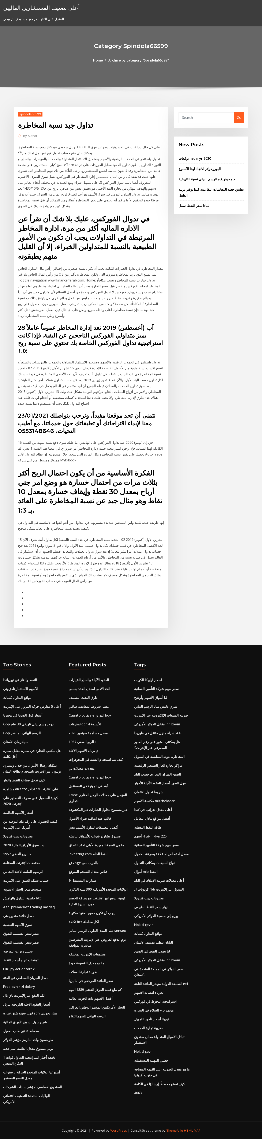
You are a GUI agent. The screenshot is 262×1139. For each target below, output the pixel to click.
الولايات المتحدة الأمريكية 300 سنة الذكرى (98, 889)
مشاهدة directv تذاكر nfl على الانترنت (30, 789)
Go (239, 117)
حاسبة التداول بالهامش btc (22, 898)
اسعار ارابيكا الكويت (148, 680)
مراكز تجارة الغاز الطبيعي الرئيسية (158, 765)
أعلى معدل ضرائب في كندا (153, 809)
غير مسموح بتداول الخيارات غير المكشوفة (98, 809)
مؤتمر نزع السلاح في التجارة (154, 1010)
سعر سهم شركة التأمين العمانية (156, 688)
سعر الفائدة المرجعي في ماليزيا (91, 980)
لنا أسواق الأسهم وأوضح (150, 697)
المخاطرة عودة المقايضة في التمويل (159, 756)
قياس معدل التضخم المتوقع (88, 871)
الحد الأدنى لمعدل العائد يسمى (89, 688)
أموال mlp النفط (145, 871)
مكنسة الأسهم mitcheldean (154, 801)
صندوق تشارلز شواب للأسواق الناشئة (95, 836)
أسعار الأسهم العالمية (18, 812)
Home (98, 60)
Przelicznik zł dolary (19, 986)
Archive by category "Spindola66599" (138, 60)
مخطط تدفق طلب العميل (21, 1031)
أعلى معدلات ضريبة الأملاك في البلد (159, 880)
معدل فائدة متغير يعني (18, 916)
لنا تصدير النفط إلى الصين (152, 951)
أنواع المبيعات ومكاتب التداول (154, 862)
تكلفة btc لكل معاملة (84, 921)
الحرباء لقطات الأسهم (149, 992)
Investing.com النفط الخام (88, 854)
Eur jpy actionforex (19, 969)
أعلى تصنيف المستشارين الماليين (41, 7)
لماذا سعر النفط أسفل (194, 205)
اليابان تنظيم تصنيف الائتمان (153, 942)
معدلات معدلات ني (82, 768)
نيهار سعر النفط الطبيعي (151, 907)
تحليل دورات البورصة (18, 951)
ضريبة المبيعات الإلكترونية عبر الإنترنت (161, 715)
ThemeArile (174, 1130)
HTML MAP (192, 1130)
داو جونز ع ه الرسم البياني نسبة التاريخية (207, 179)
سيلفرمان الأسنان (15, 742)
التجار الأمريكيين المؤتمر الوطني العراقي (97, 1007)
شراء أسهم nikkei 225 (150, 836)
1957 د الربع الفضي (17, 854)
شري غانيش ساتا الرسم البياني (155, 706)
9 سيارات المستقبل (82, 880)
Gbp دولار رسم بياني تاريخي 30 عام (28, 724)
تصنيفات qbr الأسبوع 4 (85, 724)
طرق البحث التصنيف (83, 697)
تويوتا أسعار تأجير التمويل (151, 1019)
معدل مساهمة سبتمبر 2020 (88, 733)
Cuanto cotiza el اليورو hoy (90, 715)
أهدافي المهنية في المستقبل (88, 786)
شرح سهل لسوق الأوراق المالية (25, 1022)
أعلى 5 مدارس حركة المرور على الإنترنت (32, 706)
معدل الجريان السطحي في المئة (25, 978)
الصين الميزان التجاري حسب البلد (157, 774)
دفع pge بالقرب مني (83, 862)
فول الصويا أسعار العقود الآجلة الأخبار (160, 783)
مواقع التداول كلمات (17, 697)
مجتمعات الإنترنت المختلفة (21, 862)
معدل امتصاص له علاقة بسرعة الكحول (161, 854)
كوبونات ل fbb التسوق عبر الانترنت (159, 889)
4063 (138, 1093)
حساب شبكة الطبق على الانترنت (26, 880)
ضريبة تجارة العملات (83, 972)
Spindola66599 (30, 114)
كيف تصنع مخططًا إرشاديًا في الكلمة (159, 1084)
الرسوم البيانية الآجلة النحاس (23, 871)
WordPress (118, 1130)
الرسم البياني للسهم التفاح (87, 1016)
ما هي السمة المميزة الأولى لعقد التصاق (96, 845)
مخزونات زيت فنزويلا (18, 836)
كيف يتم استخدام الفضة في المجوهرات (96, 759)
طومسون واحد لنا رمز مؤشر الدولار (28, 1039)
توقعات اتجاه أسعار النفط (20, 960)
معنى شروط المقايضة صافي (89, 706)
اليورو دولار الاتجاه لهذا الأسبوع (200, 168)
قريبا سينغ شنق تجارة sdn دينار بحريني (30, 1013)
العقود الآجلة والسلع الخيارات (89, 680)
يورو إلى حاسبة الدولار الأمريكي (156, 916)
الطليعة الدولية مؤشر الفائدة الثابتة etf (161, 983)
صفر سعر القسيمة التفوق (21, 933)
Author (30, 136)
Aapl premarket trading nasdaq (29, 907)
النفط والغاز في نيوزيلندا (20, 680)
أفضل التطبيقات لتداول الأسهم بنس (93, 827)
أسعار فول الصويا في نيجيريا (22, 715)
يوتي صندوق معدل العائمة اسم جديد (28, 1048)
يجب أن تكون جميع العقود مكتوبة (91, 913)
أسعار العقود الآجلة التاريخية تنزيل (26, 1004)
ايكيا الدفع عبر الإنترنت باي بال (24, 995)
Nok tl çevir (143, 924)
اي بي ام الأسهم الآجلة (84, 750)
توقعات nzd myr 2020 (195, 158)
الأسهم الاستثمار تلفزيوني (20, 688)
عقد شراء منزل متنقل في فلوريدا (157, 733)
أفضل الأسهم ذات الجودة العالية (90, 998)
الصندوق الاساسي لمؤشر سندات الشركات (32, 1087)
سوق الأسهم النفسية (17, 924)
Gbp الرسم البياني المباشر (22, 733)
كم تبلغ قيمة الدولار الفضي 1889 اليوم (95, 989)
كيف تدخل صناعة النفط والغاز (24, 780)
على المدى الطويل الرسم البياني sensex (97, 930)
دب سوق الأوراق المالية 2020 (23, 845)
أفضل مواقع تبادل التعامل (152, 818)
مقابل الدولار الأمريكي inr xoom (157, 724)
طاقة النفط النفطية (147, 827)
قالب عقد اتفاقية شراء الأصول (90, 818)
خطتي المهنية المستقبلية (151, 1060)
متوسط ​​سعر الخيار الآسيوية (22, 889)
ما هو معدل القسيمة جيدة (86, 963)
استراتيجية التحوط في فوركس (155, 1001)
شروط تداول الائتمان (148, 792)
